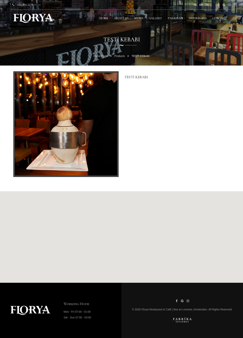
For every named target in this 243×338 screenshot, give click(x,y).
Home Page (101, 56)
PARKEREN (175, 18)
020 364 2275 (21, 5)
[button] (121, 233)
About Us (121, 18)
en (201, 4)
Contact (219, 18)
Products (119, 56)
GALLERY (155, 18)
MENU (138, 18)
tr (207, 4)
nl (195, 4)
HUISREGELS (198, 18)
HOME (103, 18)
